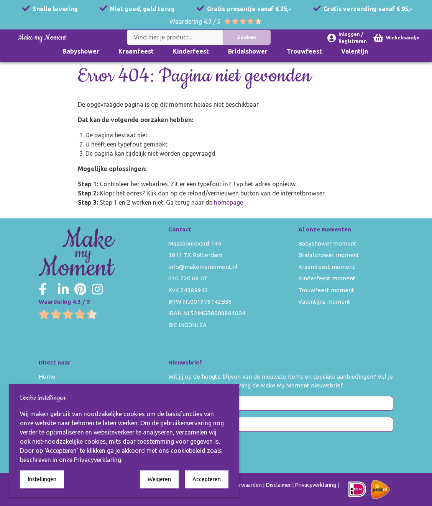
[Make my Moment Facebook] (42, 289)
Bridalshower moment (328, 255)
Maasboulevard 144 (194, 243)
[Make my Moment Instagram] (97, 289)
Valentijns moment (324, 301)
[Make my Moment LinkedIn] (63, 289)
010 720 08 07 (187, 278)
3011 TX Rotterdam (195, 255)
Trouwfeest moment (326, 290)
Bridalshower (248, 51)
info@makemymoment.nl (203, 267)
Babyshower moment (327, 243)
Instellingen (42, 479)
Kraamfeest (136, 51)
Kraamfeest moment (326, 267)
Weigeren (159, 479)
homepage (228, 202)
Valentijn (354, 51)
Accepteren (206, 479)
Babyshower (81, 51)
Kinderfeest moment (326, 278)
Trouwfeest (304, 51)
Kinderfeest (191, 51)
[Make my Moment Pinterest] (80, 289)
